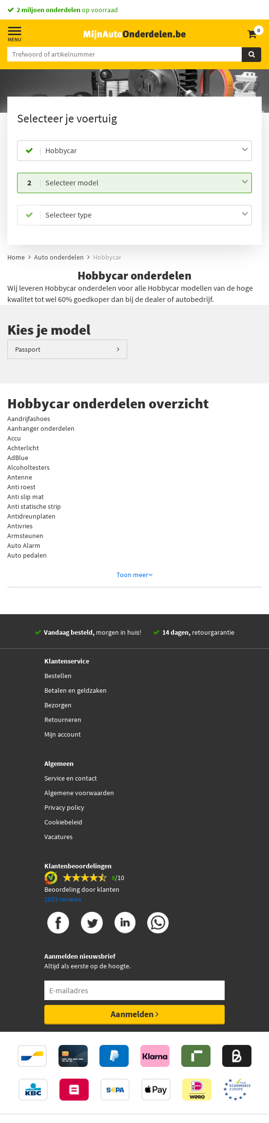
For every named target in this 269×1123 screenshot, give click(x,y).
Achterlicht (23, 447)
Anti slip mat (25, 496)
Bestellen (58, 675)
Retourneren (62, 719)
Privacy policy (64, 807)
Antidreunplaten (31, 516)
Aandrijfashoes (28, 418)
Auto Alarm (23, 545)
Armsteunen (25, 535)
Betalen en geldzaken (75, 690)
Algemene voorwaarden (79, 792)
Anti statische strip (34, 506)
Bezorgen (58, 705)
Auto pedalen (27, 555)
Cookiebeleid (63, 822)
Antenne (19, 477)
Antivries (20, 525)
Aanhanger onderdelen (41, 428)
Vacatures (58, 836)
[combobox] (146, 150)
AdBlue (17, 457)
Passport (27, 349)
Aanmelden (134, 1014)
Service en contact (70, 778)
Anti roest (21, 486)
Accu (14, 438)
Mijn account (62, 734)
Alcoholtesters (28, 467)
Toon (134, 574)
